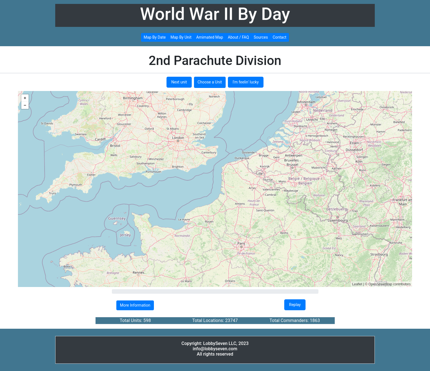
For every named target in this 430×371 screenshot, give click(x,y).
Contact (279, 37)
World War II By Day (215, 14)
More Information (135, 305)
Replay (294, 304)
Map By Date (155, 37)
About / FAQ (238, 37)
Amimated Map (209, 37)
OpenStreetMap (380, 284)
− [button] (25, 105)
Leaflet (357, 284)
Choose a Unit (210, 82)
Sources (261, 37)
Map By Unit (180, 37)
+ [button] (25, 98)
